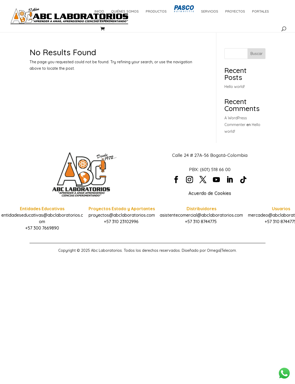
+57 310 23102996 (121, 221)
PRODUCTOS (156, 11)
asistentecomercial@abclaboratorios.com (201, 215)
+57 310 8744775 (201, 221)
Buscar (256, 53)
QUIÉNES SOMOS (125, 11)
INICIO (99, 11)
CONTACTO (103, 20)
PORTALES (260, 11)
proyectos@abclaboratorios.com (122, 215)
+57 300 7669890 (42, 228)
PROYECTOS (235, 11)
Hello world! (234, 86)
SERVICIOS (209, 11)
